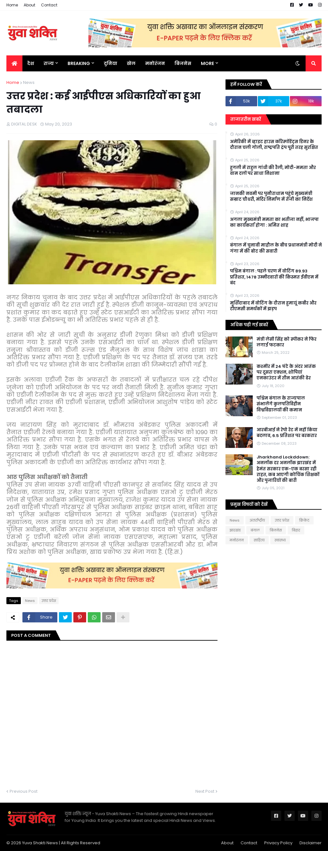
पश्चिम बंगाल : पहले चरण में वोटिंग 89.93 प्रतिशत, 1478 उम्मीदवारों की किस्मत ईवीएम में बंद (274, 277)
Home (12, 5)
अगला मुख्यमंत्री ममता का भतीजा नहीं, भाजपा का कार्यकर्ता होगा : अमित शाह (274, 222)
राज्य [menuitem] (49, 63)
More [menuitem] (207, 63)
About (29, 5)
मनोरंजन (237, 540)
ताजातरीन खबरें (245, 119)
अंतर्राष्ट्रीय (257, 520)
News (29, 82)
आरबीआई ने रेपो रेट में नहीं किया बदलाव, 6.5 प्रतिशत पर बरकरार (287, 433)
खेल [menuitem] (131, 63)
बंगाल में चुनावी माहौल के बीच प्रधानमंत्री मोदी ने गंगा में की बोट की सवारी (276, 248)
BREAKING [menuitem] (79, 63)
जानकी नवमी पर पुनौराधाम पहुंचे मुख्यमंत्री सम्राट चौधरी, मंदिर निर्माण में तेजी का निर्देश (271, 196)
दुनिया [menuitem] (110, 63)
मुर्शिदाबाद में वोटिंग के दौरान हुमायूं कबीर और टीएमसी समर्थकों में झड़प (273, 306)
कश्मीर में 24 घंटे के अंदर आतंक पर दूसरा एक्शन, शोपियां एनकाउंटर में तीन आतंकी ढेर (286, 372)
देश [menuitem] (30, 63)
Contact (49, 5)
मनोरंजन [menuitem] (155, 63)
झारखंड (235, 530)
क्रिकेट (304, 520)
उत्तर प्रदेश (49, 600)
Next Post (204, 791)
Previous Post (23, 791)
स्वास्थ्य (280, 540)
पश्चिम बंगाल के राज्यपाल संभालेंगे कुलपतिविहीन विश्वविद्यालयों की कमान (281, 404)
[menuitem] (14, 63)
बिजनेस (276, 530)
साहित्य (259, 540)
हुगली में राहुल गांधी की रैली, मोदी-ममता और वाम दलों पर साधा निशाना (273, 170)
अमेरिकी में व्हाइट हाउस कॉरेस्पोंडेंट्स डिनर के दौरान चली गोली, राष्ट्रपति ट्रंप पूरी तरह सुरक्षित (274, 144)
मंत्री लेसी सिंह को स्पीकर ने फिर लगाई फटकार (286, 342)
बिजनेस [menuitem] (183, 63)
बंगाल (255, 530)
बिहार (296, 530)
